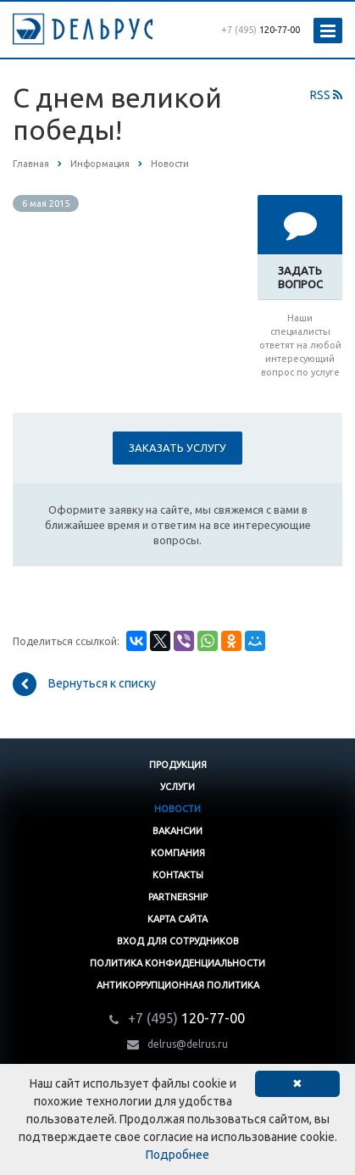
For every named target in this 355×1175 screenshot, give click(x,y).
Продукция (178, 765)
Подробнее (177, 1154)
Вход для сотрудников (178, 941)
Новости (177, 809)
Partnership (178, 897)
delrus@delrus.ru (187, 1044)
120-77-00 (260, 30)
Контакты (178, 875)
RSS (326, 95)
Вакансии (177, 831)
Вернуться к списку (84, 684)
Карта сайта (177, 919)
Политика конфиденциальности (177, 963)
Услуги (177, 787)
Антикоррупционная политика (178, 985)
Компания (178, 853)
